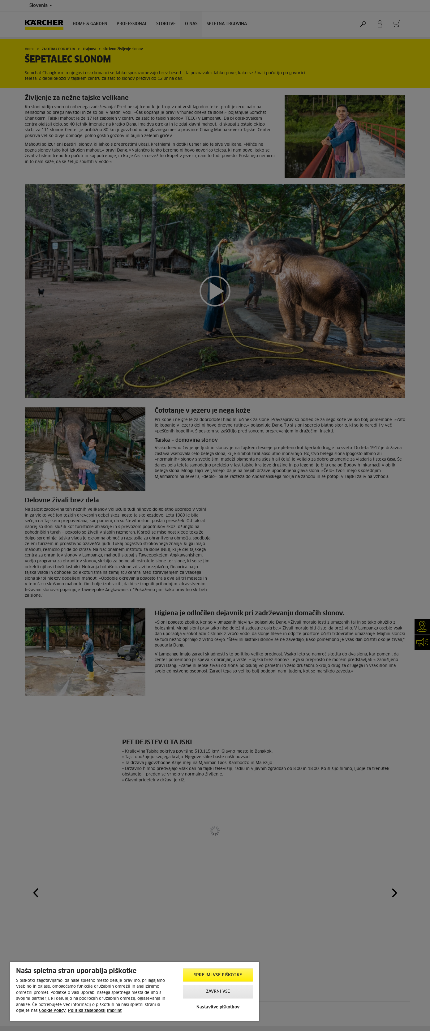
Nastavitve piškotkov (217, 1007)
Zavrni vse (218, 992)
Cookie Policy (52, 1011)
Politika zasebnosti (86, 1011)
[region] (134, 991)
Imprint (114, 1011)
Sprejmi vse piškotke (218, 975)
